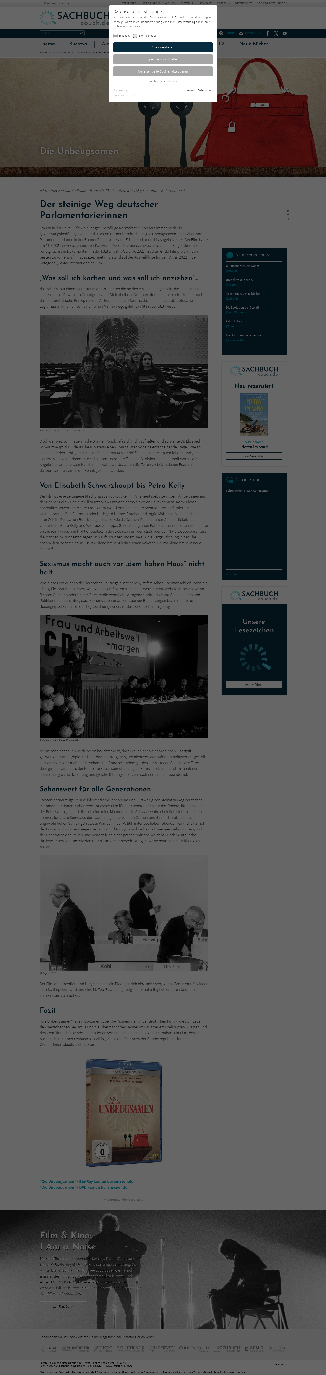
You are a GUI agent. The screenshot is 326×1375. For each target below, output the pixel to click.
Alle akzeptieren (163, 47)
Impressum (189, 90)
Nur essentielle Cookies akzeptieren (163, 71)
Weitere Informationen (163, 81)
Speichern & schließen (163, 59)
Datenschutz (205, 90)
